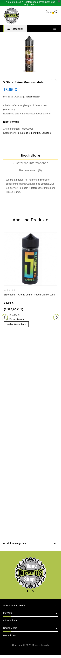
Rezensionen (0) (30, 170)
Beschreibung (30, 155)
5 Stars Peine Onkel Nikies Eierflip (51, 80)
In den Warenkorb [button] (16, 324)
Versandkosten (33, 97)
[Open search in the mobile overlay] (56, 11)
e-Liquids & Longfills (29, 133)
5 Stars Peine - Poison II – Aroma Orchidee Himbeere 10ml (55, 80)
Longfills (46, 133)
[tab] (30, 155)
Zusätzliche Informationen (30, 163)
